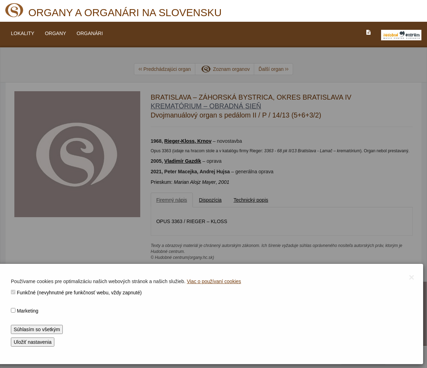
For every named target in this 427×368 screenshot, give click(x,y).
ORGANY (55, 33)
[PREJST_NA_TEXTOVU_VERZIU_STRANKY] (368, 32)
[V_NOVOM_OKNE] (401, 35)
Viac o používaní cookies (214, 281)
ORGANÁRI (90, 33)
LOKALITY (22, 33)
